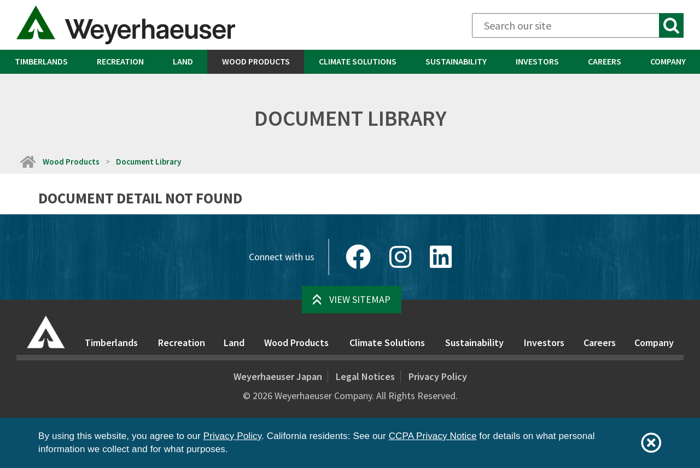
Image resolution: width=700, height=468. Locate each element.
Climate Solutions (357, 61)
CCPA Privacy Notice (433, 436)
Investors (537, 61)
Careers (604, 61)
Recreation (120, 61)
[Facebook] (358, 257)
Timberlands (41, 61)
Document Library (148, 161)
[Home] (27, 161)
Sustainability (456, 61)
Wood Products (256, 61)
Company (668, 61)
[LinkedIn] (441, 257)
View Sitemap (359, 299)
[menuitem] (41, 62)
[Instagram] (400, 257)
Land (183, 61)
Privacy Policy (438, 376)
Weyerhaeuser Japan (278, 376)
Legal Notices (365, 376)
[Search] (578, 25)
